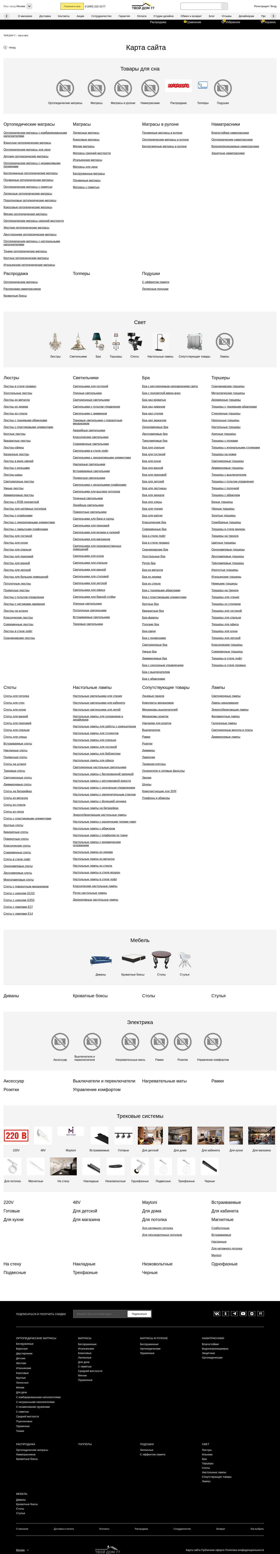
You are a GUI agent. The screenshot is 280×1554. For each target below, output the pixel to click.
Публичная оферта (212, 1539)
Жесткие (21, 1361)
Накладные (218, 1241)
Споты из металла (16, 798)
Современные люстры (18, 624)
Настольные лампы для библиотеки (96, 753)
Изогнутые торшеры (224, 569)
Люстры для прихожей (18, 556)
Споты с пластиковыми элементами (27, 818)
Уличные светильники (87, 393)
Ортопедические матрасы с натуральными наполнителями (32, 243)
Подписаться (139, 1313)
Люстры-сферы (14, 447)
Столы (20, 1498)
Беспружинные (25, 1343)
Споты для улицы (15, 736)
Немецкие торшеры (224, 583)
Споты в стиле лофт (17, 859)
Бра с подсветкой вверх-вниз (161, 393)
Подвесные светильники (89, 477)
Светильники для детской (90, 583)
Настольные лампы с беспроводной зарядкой (103, 774)
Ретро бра (149, 563)
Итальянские (24, 1365)
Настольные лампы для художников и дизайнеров (98, 718)
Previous (273, 16)
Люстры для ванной (17, 563)
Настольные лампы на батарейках (96, 808)
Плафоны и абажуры (156, 798)
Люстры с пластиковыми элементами (28, 427)
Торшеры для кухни (224, 631)
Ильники (207, 1445)
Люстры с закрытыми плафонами (26, 529)
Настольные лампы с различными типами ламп (104, 821)
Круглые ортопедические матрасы (26, 258)
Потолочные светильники (89, 610)
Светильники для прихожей (91, 525)
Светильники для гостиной (90, 386)
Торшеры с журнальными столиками (235, 447)
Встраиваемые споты (18, 743)
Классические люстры (18, 617)
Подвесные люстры (16, 590)
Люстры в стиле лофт (18, 631)
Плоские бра (150, 624)
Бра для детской (153, 481)
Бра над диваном (153, 406)
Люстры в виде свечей (18, 461)
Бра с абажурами (153, 678)
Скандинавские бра (155, 549)
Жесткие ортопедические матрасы (26, 227)
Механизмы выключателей (160, 709)
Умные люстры (13, 488)
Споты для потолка (16, 696)
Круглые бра (150, 603)
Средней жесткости (28, 1410)
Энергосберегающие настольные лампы (99, 814)
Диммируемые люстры (19, 495)
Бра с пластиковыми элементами (164, 597)
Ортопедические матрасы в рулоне (165, 139)
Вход (273, 6)
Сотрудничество (101, 16)
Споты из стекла (14, 804)
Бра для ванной (152, 467)
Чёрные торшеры (222, 508)
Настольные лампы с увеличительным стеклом (104, 794)
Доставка (45, 16)
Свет (205, 1435)
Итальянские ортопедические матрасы (29, 264)
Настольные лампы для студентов (96, 733)
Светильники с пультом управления (96, 406)
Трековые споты (14, 770)
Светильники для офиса (89, 590)
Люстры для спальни (17, 549)
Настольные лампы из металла (93, 858)
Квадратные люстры (17, 440)
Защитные (208, 1352)
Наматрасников (25, 1445)
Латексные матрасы (86, 132)
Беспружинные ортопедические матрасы (31, 173)
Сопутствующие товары (217, 1467)
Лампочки (148, 757)
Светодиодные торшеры (227, 461)
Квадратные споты (16, 832)
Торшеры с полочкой (225, 488)
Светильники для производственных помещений (97, 547)
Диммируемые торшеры (227, 467)
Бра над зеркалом (154, 420)
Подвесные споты (15, 757)
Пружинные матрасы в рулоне (162, 132)
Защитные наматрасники (228, 153)
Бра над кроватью (154, 399)
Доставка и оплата (63, 1519)
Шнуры (146, 784)
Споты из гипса (14, 811)
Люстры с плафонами (18, 515)
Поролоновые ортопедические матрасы (30, 200)
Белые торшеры (222, 501)
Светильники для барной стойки (94, 596)
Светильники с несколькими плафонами (99, 484)
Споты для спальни (16, 730)
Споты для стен (14, 702)
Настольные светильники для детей (97, 709)
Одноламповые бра (155, 427)
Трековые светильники (88, 624)
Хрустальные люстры (18, 393)
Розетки (147, 743)
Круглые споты (13, 825)
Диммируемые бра (154, 658)
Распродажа (158, 22)
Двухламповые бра (155, 433)
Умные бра (149, 651)
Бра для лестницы (154, 488)
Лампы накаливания (224, 702)
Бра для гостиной (153, 454)
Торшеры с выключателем (228, 474)
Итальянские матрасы (87, 159)
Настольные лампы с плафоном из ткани (100, 835)
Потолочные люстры (17, 583)
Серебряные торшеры (226, 522)
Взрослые (22, 1347)
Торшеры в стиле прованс (228, 665)
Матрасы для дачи (85, 166)
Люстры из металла (17, 399)
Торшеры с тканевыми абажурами (234, 406)
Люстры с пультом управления (24, 597)
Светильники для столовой (91, 576)
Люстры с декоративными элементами (29, 522)
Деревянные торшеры (226, 399)
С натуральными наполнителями (36, 1396)
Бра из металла (152, 569)
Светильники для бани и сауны (93, 518)
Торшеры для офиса (225, 624)
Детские (21, 1356)
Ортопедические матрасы (21, 282)
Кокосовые (22, 1370)
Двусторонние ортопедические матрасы (30, 234)
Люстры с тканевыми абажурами (25, 420)
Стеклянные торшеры (225, 413)
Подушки (146, 1435)
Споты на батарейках (18, 791)
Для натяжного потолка (157, 1228)
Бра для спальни (153, 447)
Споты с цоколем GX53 (19, 900)
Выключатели (151, 730)
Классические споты (17, 845)
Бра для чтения (152, 508)
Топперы (84, 1435)
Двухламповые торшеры (227, 556)
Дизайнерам (246, 16)
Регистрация (261, 6)
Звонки (146, 777)
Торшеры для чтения (225, 597)
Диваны (21, 1489)
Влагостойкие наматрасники (230, 132)
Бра (204, 1450)
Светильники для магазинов (91, 539)
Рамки (146, 736)
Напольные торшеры (225, 420)
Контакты (64, 16)
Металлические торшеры (228, 393)
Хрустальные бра (153, 556)
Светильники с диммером (90, 413)
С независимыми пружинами (34, 1401)
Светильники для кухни (88, 556)
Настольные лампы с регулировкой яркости (102, 780)
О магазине (25, 16)
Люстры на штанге (16, 610)
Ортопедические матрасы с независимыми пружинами (32, 165)
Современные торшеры (227, 651)
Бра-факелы (150, 617)
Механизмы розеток (155, 716)
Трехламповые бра (154, 440)
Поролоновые (24, 1414)
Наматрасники (213, 1337)
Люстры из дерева (16, 406)
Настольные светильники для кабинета (99, 702)
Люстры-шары (13, 474)
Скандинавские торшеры (227, 386)
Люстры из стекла (15, 413)
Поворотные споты (16, 838)
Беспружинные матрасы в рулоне (164, 146)
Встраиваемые (221, 1234)
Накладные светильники (89, 464)
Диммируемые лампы (225, 736)
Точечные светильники (88, 498)
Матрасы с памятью (86, 187)
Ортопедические (150, 1347)
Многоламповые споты (19, 879)
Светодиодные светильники (91, 399)
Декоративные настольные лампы (95, 899)
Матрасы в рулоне (153, 1337)
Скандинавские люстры (19, 638)
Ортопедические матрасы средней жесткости (34, 220)
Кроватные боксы (15, 295)
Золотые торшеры (223, 515)
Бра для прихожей (154, 474)
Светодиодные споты (18, 777)
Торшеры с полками (224, 440)
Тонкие (20, 1423)
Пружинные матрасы (87, 180)
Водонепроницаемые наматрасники (235, 146)
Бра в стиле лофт (154, 535)
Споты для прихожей (17, 723)
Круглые (21, 1374)
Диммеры (148, 750)
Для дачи (22, 1387)
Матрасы (84, 1337)
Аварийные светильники (89, 430)
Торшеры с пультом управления (232, 481)
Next (7, 16)
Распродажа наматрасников (22, 288)
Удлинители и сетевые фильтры (163, 770)
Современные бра (154, 529)
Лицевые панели (153, 696)
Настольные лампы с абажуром (94, 828)
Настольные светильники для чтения (97, 696)
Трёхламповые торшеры (227, 563)
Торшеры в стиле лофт (226, 658)
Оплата (141, 16)
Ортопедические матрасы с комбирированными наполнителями (35, 134)
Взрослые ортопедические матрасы (27, 142)
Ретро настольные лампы (90, 892)
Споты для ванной (16, 716)
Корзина (270, 22)
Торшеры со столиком (226, 603)
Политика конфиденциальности (244, 1539)
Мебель (21, 1484)
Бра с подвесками (154, 638)
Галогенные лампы (224, 723)
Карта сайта (191, 1539)
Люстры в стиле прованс (20, 386)
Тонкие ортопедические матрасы (25, 251)
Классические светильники (90, 437)
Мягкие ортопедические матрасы (25, 214)
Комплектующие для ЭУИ (159, 791)
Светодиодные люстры (19, 481)
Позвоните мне (73, 6)
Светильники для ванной (89, 569)
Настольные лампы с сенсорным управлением (104, 787)
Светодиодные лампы (226, 696)
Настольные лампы (214, 1463)
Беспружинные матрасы (89, 173)
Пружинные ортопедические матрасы (28, 180)
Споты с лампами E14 (18, 913)
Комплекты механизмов (158, 702)
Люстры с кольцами (17, 467)
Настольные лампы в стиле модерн (96, 872)
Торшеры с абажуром (225, 495)
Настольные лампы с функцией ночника (99, 801)
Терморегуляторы (154, 764)
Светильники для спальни (90, 562)
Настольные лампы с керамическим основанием (97, 844)
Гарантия (124, 16)
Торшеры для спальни (226, 617)
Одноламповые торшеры (228, 549)
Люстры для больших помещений (26, 576)
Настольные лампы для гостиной (95, 746)
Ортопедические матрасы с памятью (28, 186)
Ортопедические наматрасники (232, 139)
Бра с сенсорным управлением (162, 665)
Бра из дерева (151, 576)
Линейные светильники (88, 505)
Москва (20, 1539)
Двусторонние (25, 1352)
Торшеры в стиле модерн (228, 529)
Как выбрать (258, 1519)
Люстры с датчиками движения (24, 603)
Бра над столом (152, 413)
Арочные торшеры (223, 433)
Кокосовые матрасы (86, 139)
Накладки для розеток (156, 723)
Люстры (207, 1441)
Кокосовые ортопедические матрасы (28, 207)
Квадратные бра (153, 610)
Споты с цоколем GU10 (19, 893)
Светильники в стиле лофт (90, 450)
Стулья (20, 1503)
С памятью (23, 1405)
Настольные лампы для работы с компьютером (104, 726)
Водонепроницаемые (215, 1347)
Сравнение (193, 22)
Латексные (22, 1379)
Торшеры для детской (226, 638)
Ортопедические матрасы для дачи (27, 149)
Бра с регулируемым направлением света (170, 386)
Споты (206, 1459)
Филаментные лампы (225, 716)
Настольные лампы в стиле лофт (95, 879)
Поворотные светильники (89, 511)
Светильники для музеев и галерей (96, 532)
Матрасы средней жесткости (92, 153)
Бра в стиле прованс (155, 542)
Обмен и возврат (191, 16)
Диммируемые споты (17, 784)
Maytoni (216, 1255)
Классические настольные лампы (95, 886)
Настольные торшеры (226, 427)
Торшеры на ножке (223, 454)
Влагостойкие (210, 1343)
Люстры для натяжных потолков (25, 508)
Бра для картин (152, 515)
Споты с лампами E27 (18, 906)
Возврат (221, 1519)
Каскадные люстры (16, 454)
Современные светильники (91, 443)
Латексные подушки (155, 288)
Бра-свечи (149, 631)
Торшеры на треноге (225, 535)
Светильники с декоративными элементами (102, 457)
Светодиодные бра (154, 644)
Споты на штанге (15, 764)
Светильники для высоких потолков (96, 491)
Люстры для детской (17, 569)
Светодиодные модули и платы (232, 730)
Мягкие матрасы (83, 146)
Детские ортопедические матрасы (26, 156)
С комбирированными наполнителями (39, 1392)
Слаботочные (220, 1228)
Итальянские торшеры (226, 576)
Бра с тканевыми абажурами (161, 590)
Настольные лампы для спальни (94, 740)
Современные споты (17, 852)
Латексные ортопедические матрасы (28, 193)
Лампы (206, 1472)
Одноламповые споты (18, 866)
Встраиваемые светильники (91, 471)
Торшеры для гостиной (226, 610)
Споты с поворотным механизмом (26, 886)
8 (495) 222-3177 (98, 6)
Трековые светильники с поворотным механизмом (97, 422)
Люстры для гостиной (18, 535)
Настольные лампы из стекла (92, 865)
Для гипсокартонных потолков (162, 1234)
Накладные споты (15, 750)
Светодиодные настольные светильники (99, 767)
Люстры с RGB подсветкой (21, 501)
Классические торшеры (226, 644)
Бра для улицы (152, 501)
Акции (80, 16)
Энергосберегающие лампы (229, 709)
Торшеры (207, 1454)
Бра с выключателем (156, 672)
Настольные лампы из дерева (93, 852)
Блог (211, 16)
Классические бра (154, 522)
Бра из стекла (151, 583)
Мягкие (20, 1383)
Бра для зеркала (153, 495)
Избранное (233, 22)
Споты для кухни (15, 709)
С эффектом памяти (155, 282)
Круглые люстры (15, 433)
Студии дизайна (164, 16)
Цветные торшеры (223, 542)
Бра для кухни (151, 461)
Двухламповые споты (18, 872)
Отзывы (227, 16)
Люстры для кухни (16, 542)
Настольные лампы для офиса (93, 760)
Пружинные (23, 1419)
